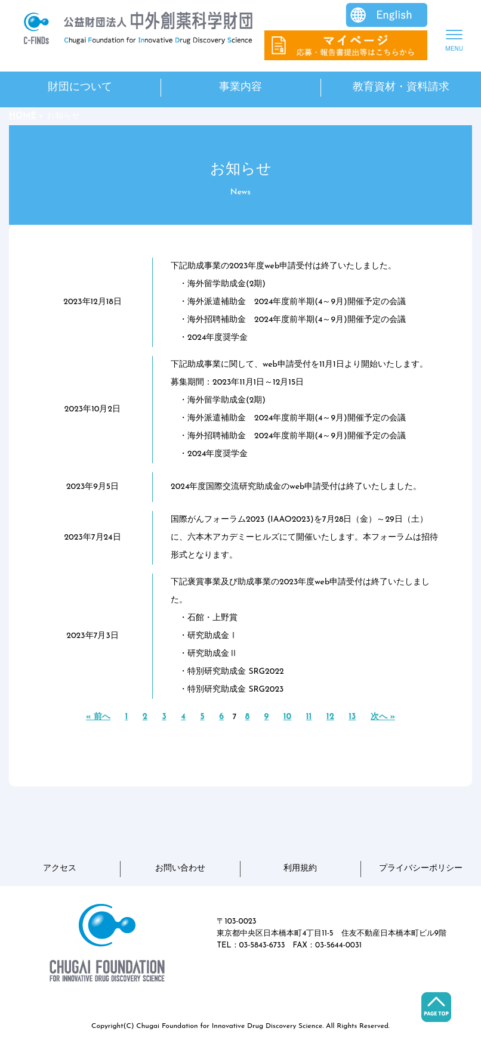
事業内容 (240, 87)
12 (330, 717)
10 (287, 717)
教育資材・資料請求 (401, 87)
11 (309, 717)
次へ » (383, 717)
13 (352, 717)
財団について (80, 87)
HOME (22, 116)
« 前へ (98, 717)
